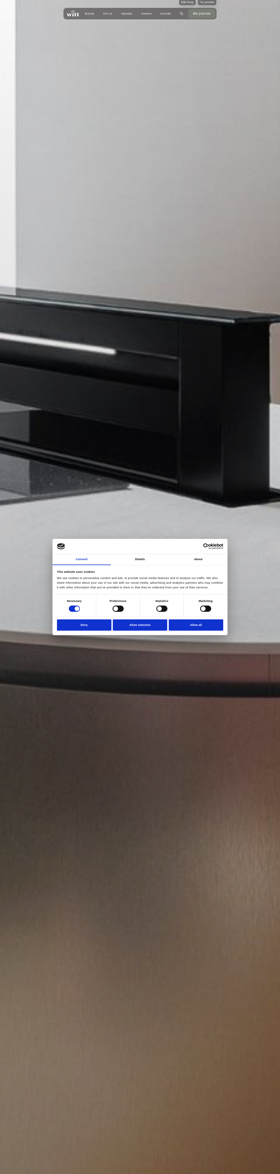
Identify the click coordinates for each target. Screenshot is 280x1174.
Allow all (196, 624)
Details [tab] (140, 559)
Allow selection (139, 624)
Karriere (146, 14)
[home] (73, 14)
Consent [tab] (82, 559)
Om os (107, 14)
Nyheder (126, 14)
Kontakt (166, 14)
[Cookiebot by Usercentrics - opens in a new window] (206, 546)
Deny (84, 624)
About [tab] (198, 559)
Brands (89, 14)
